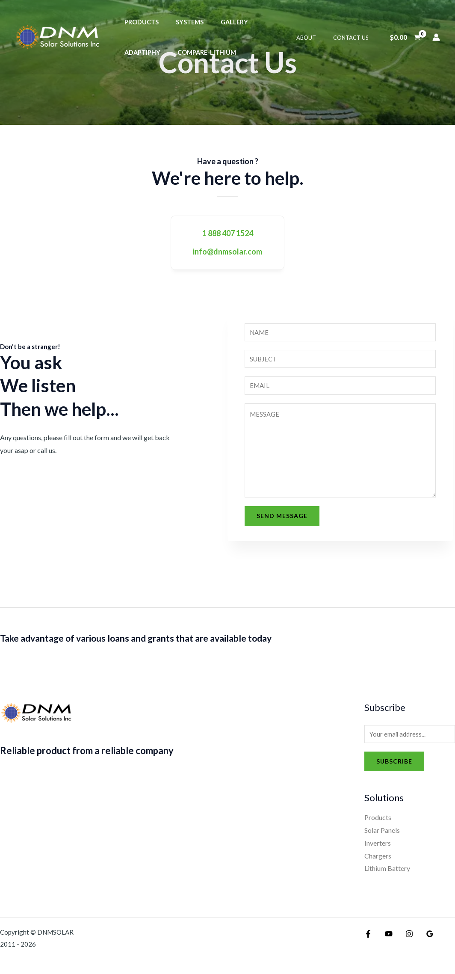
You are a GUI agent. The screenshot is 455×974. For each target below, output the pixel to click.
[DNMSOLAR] (57, 36)
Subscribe (394, 766)
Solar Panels (382, 835)
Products (139, 22)
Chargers (377, 860)
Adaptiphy (266, 22)
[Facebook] (368, 938)
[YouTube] (386, 938)
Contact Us (354, 37)
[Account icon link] (436, 37)
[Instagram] (405, 938)
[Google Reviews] (423, 938)
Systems (182, 22)
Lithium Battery (387, 873)
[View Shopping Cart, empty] (405, 37)
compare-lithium (151, 52)
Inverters (377, 848)
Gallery (222, 22)
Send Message (282, 519)
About (315, 37)
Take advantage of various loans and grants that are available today (170, 641)
